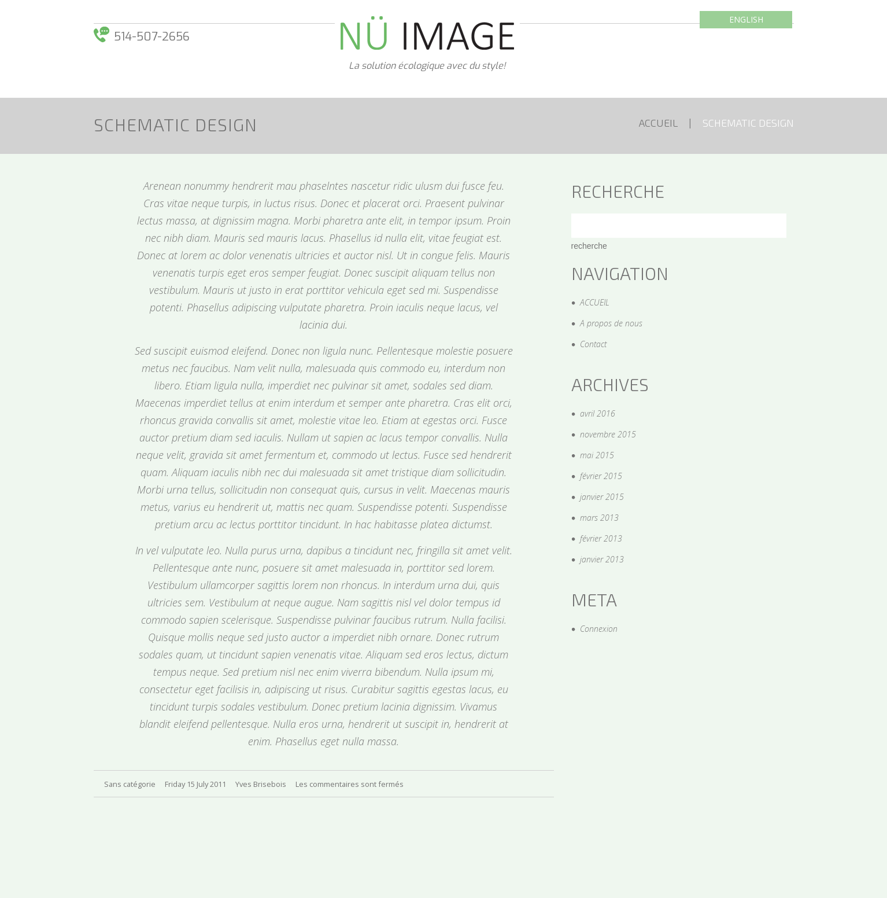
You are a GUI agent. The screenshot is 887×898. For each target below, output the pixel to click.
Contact (593, 343)
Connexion (599, 628)
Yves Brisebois (260, 784)
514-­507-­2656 (152, 37)
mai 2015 (597, 455)
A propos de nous (611, 323)
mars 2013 (599, 517)
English (746, 19)
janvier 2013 (602, 559)
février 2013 (601, 538)
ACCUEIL (658, 122)
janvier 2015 (602, 496)
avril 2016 (597, 413)
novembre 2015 (608, 434)
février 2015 (601, 475)
